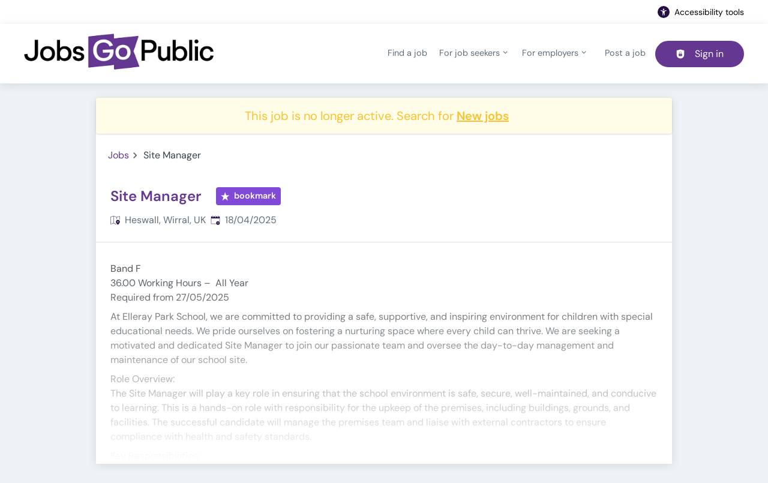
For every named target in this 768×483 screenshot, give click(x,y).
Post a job (625, 52)
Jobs (118, 155)
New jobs (483, 116)
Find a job (407, 52)
